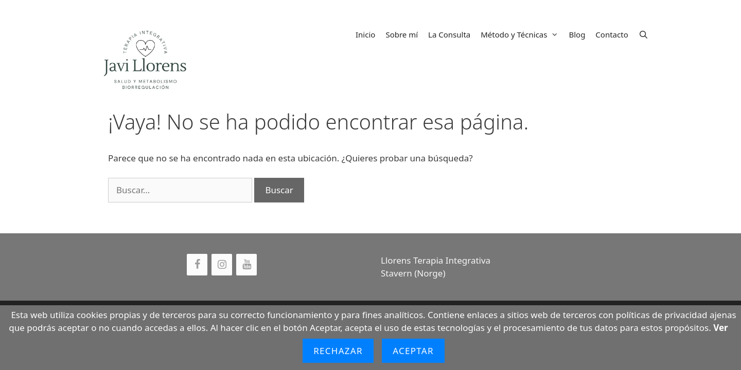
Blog (577, 34)
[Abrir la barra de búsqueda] (643, 34)
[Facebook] (197, 264)
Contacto (611, 34)
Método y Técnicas (522, 34)
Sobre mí (401, 34)
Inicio (365, 34)
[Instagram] (221, 264)
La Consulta (449, 34)
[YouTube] (246, 264)
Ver (720, 328)
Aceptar (413, 351)
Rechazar (338, 351)
